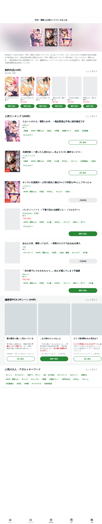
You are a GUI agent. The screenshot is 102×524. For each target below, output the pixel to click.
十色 (24, 247)
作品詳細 (83, 200)
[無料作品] (51, 520)
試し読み (83, 142)
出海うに (25, 125)
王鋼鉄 (36, 213)
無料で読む (12, 106)
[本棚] (92, 520)
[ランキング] (30, 520)
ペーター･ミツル (28, 155)
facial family (27, 213)
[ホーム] (10, 520)
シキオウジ (26, 186)
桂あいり (25, 274)
